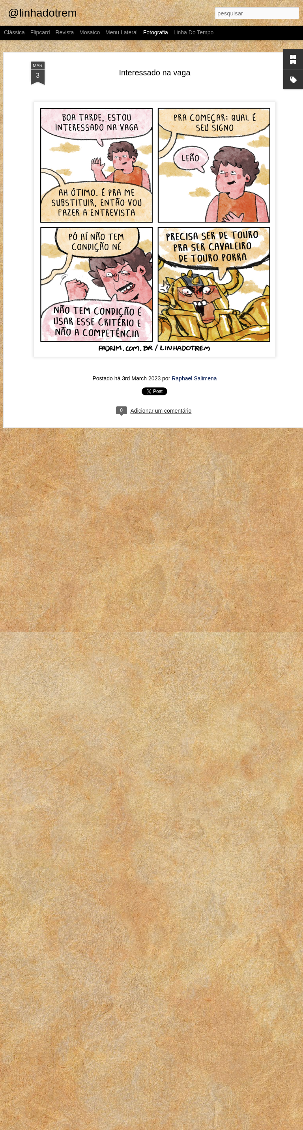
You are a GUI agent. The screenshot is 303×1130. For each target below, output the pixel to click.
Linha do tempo (194, 32)
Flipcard (40, 32)
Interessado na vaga (154, 72)
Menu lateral (121, 32)
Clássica (14, 32)
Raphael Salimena (194, 378)
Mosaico (89, 32)
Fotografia (155, 32)
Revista (64, 32)
